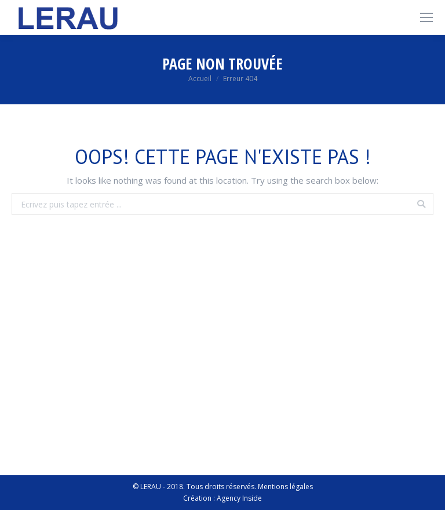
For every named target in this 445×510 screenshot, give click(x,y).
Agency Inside (239, 498)
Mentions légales (285, 486)
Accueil (199, 78)
